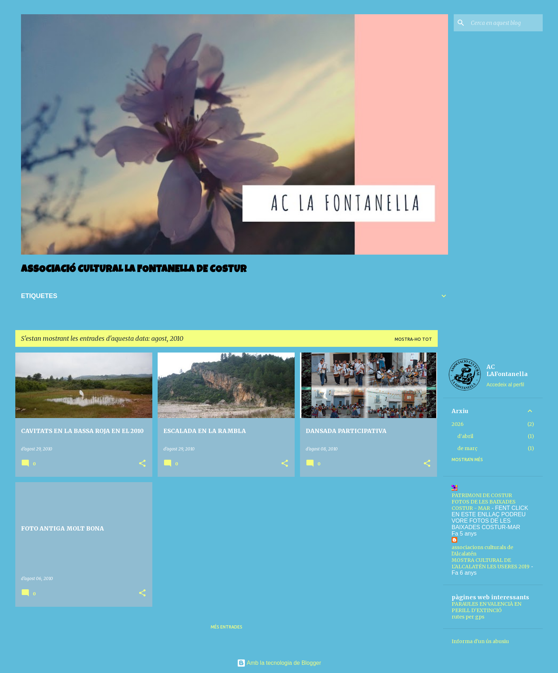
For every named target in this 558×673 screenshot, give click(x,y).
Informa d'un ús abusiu (480, 641)
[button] (142, 464)
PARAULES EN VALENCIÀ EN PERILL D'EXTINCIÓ (486, 607)
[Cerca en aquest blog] (505, 22)
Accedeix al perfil (505, 384)
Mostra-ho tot (413, 339)
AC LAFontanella (507, 370)
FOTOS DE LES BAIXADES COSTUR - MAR (484, 505)
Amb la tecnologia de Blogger (279, 663)
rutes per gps (468, 617)
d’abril (465, 436)
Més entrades (226, 627)
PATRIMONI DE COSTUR (482, 495)
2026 (458, 424)
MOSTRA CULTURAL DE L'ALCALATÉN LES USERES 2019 (491, 563)
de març (467, 448)
